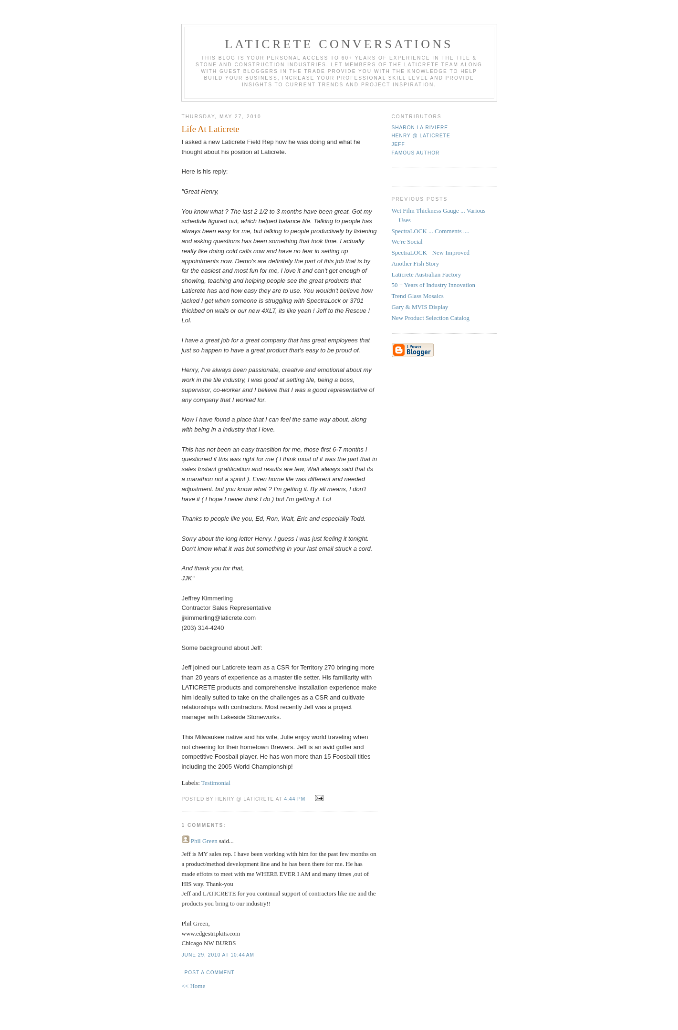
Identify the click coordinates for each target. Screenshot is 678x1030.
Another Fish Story (415, 263)
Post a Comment (210, 972)
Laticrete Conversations (339, 44)
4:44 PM (295, 799)
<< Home (194, 985)
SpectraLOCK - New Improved (431, 252)
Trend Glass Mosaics (418, 295)
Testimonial (215, 782)
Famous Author (416, 152)
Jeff (398, 144)
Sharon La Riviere (420, 127)
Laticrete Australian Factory (426, 274)
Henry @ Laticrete (421, 135)
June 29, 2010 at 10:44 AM (218, 955)
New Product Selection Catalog (431, 317)
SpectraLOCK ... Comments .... (430, 231)
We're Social (407, 241)
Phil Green (204, 841)
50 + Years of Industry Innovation (434, 284)
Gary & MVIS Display (420, 306)
